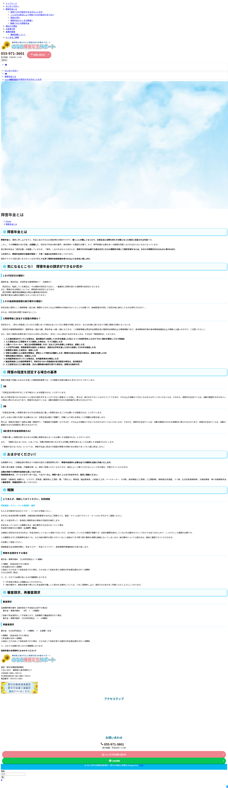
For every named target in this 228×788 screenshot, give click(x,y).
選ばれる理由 (11, 26)
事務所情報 (10, 31)
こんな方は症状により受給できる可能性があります (32, 14)
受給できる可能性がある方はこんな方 (26, 11)
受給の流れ (15, 17)
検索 (3, 771)
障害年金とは (11, 9)
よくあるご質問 (12, 37)
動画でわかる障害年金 (19, 23)
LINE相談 (116, 760)
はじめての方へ (12, 6)
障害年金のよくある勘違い (21, 20)
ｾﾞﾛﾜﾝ (141, 765)
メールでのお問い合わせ (115, 754)
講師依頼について (18, 34)
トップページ (11, 3)
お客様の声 (10, 28)
